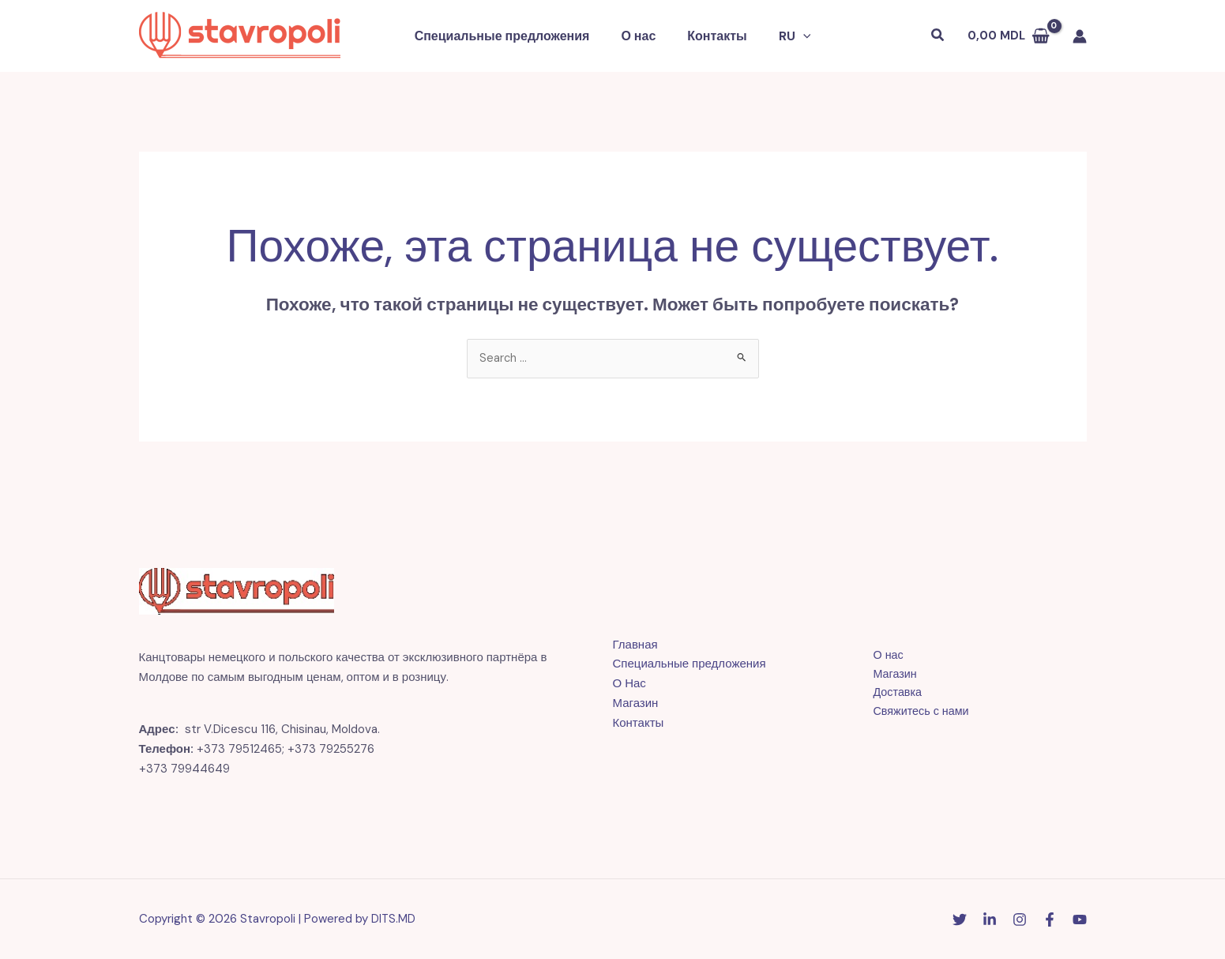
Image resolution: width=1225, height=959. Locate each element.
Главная (635, 645)
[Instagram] (1020, 920)
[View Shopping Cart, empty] (1008, 36)
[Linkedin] (990, 920)
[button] (794, 36)
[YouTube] (1080, 920)
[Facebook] (1050, 920)
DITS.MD (393, 919)
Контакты (713, 36)
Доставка (891, 694)
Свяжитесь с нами (915, 713)
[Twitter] (960, 920)
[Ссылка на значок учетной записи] (1080, 36)
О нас (641, 36)
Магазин (636, 704)
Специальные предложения (511, 36)
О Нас (629, 684)
